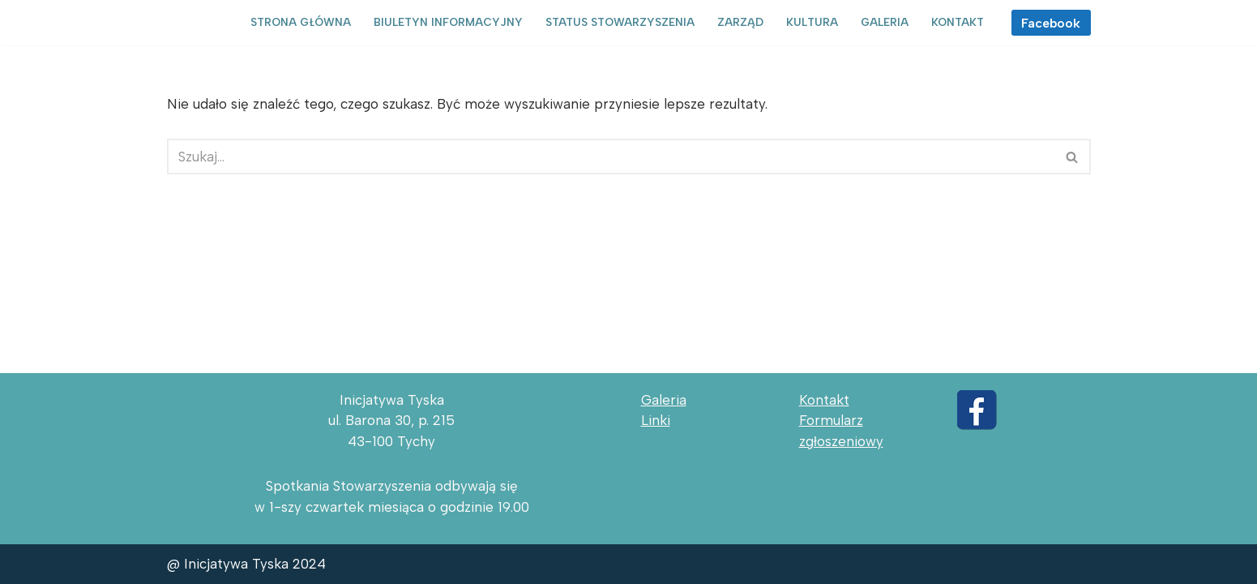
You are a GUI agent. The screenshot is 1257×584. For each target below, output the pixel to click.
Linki (655, 420)
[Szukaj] (610, 156)
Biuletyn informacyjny (448, 21)
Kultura (812, 21)
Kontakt (957, 21)
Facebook (1050, 23)
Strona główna (300, 21)
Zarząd (740, 21)
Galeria (885, 21)
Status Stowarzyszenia (620, 21)
